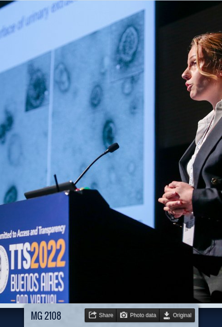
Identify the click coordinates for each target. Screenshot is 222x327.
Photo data (143, 315)
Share (106, 315)
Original (182, 315)
